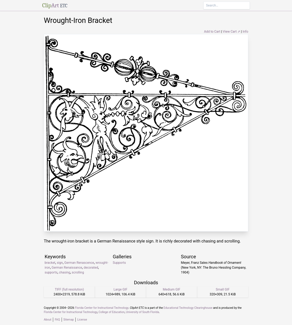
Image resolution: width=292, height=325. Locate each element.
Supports (119, 263)
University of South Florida (142, 312)
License (82, 319)
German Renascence (79, 263)
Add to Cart (212, 31)
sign (60, 263)
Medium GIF (171, 289)
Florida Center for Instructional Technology (101, 307)
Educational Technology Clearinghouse (188, 307)
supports (51, 272)
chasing (64, 272)
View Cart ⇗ (231, 31)
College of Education (112, 312)
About (47, 319)
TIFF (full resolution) (69, 289)
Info (245, 31)
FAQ (57, 319)
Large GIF (120, 289)
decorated (91, 267)
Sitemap (68, 319)
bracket (50, 263)
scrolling (78, 272)
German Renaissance (67, 267)
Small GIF (223, 289)
